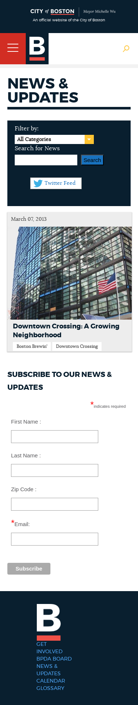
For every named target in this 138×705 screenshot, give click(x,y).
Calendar (50, 681)
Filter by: (27, 129)
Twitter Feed (60, 183)
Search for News (37, 148)
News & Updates (48, 670)
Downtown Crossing (77, 346)
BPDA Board (54, 659)
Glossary (50, 688)
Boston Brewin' (32, 346)
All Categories (34, 139)
